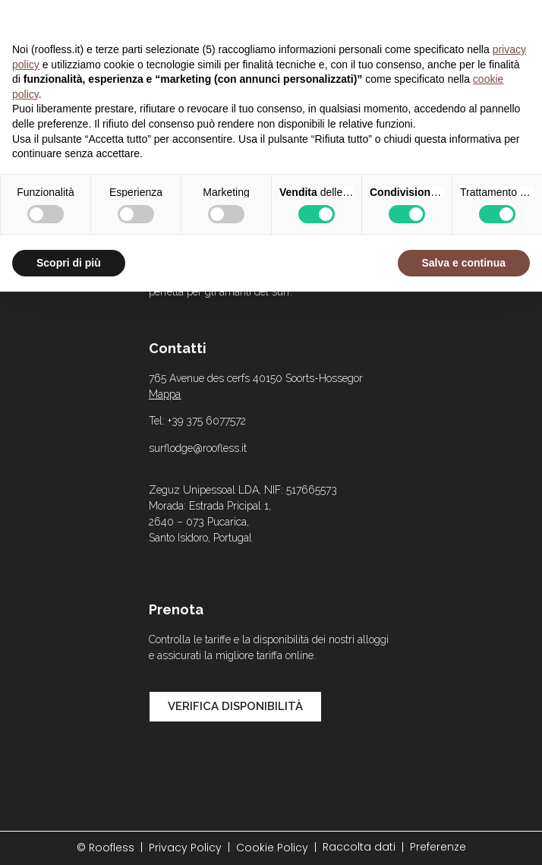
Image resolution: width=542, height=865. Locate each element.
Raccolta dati (359, 846)
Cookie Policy (272, 847)
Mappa (165, 394)
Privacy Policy (185, 847)
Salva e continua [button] (464, 263)
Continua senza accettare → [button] (459, 19)
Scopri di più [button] (68, 263)
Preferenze (438, 846)
